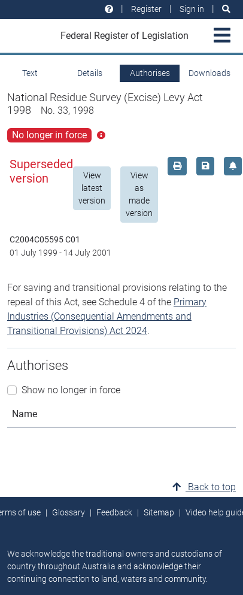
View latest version (91, 188)
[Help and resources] (109, 9)
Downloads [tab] (209, 73)
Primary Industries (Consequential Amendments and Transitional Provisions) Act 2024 (106, 316)
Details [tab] (89, 73)
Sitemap (159, 512)
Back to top (204, 487)
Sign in (192, 9)
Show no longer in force (71, 390)
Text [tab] (30, 73)
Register (146, 9)
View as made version (139, 194)
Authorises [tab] (150, 73)
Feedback (114, 512)
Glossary (68, 512)
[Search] (226, 9)
